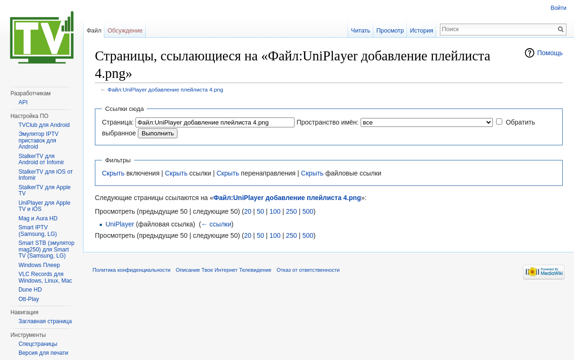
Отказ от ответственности (308, 270)
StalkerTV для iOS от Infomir (45, 175)
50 (260, 211)
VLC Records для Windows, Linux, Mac (45, 277)
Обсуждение (125, 30)
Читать (361, 30)
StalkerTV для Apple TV (44, 190)
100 (275, 211)
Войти (558, 8)
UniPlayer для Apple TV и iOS (44, 206)
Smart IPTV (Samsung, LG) (37, 230)
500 (307, 211)
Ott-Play (28, 299)
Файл (93, 30)
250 (291, 211)
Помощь (550, 53)
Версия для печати (43, 353)
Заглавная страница (45, 321)
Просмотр (390, 30)
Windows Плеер (39, 265)
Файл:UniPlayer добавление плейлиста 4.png (165, 89)
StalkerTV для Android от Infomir (41, 159)
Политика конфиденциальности (131, 270)
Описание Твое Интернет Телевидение (223, 270)
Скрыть (113, 173)
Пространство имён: (327, 122)
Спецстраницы (37, 344)
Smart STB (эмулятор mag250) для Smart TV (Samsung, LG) (46, 249)
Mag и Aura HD (38, 218)
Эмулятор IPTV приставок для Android (38, 140)
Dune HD (30, 289)
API (22, 102)
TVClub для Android (44, 125)
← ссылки (216, 224)
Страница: (118, 122)
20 (248, 211)
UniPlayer (119, 224)
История (421, 30)
